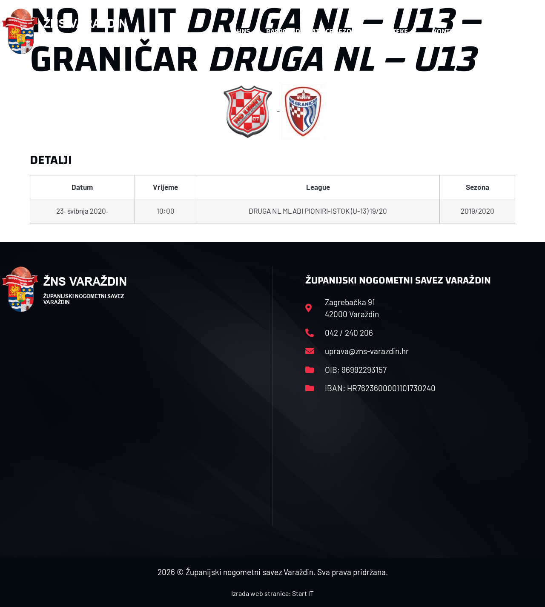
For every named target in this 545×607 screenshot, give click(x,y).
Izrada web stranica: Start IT (272, 593)
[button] (526, 31)
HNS (243, 31)
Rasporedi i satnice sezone (313, 31)
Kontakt (451, 31)
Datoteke (396, 31)
